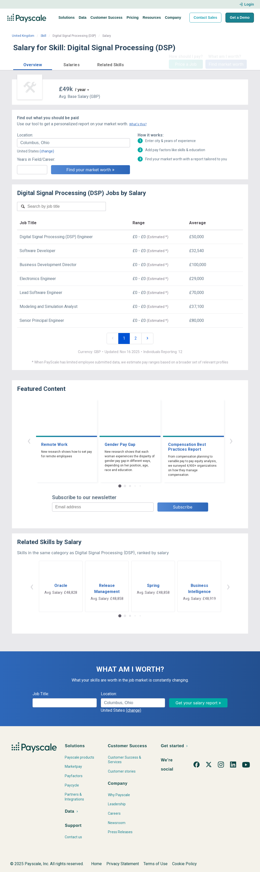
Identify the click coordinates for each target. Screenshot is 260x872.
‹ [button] (29, 440)
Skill (43, 36)
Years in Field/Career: (36, 159)
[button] (32, 64)
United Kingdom (23, 36)
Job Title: (40, 693)
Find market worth (226, 64)
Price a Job (186, 64)
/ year (80, 90)
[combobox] (73, 142)
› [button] (231, 440)
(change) (47, 151)
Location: (25, 135)
